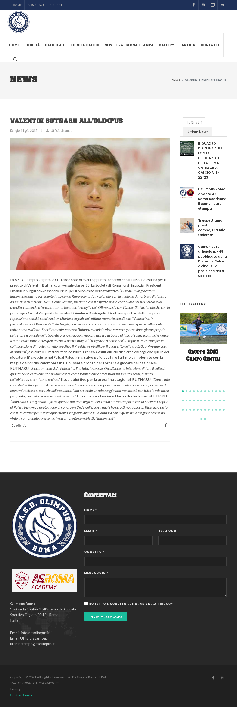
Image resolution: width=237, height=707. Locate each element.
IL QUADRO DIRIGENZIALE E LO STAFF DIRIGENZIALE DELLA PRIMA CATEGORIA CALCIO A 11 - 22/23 (210, 160)
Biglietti (56, 5)
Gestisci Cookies (22, 695)
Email (90, 531)
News (176, 80)
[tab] (194, 122)
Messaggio (96, 573)
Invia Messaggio (105, 617)
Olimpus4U (35, 5)
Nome (90, 510)
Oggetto (94, 552)
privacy (165, 604)
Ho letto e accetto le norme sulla (131, 604)
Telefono (167, 531)
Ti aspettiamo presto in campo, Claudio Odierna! (211, 227)
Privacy (15, 689)
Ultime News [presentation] (198, 131)
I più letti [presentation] (194, 122)
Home (17, 5)
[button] (183, 391)
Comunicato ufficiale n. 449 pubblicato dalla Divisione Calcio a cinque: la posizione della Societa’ (212, 261)
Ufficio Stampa (59, 131)
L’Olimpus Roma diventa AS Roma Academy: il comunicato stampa (212, 199)
